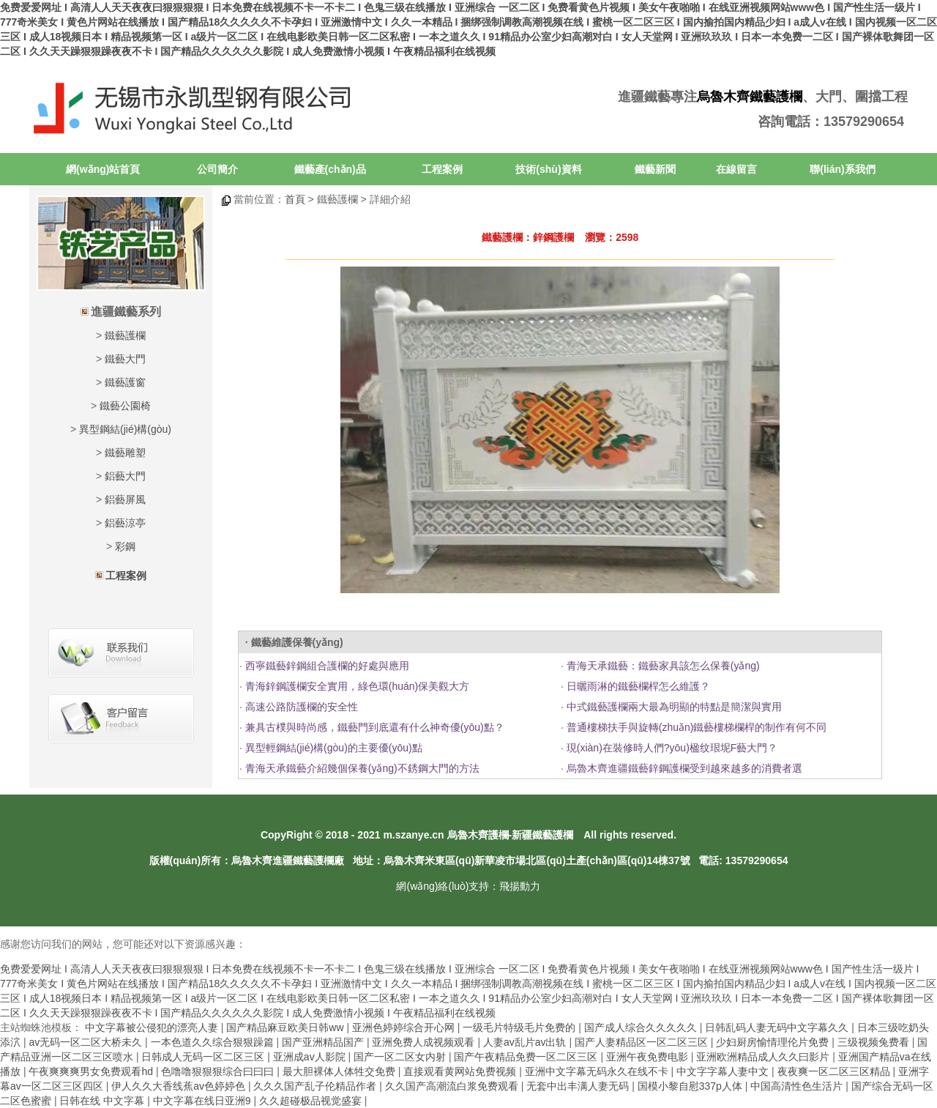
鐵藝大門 (125, 359)
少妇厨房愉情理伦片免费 (774, 1042)
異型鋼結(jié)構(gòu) (125, 429)
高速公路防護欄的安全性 (300, 707)
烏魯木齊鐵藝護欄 (749, 96)
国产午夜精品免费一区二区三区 (527, 1057)
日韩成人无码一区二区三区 (204, 1057)
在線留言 (736, 169)
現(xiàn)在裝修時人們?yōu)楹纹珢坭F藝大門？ (670, 748)
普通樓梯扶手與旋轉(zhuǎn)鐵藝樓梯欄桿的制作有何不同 (695, 727)
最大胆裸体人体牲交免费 (340, 1071)
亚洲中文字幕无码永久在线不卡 (598, 1071)
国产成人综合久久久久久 (642, 1027)
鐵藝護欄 (125, 335)
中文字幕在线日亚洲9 (203, 1101)
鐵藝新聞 (655, 169)
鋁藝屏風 (125, 499)
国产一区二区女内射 (401, 1057)
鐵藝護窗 (125, 382)
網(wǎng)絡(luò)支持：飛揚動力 (468, 886)
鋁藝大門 (125, 476)
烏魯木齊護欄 (478, 835)
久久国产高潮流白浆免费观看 (453, 1086)
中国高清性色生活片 (797, 1086)
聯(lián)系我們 (842, 169)
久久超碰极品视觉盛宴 (312, 1101)
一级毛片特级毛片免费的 (520, 1027)
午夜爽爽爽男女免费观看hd (92, 1071)
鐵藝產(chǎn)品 (330, 169)
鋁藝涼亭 (125, 523)
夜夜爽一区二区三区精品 (835, 1071)
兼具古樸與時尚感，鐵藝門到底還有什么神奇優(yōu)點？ (373, 727)
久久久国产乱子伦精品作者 (316, 1086)
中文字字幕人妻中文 (724, 1071)
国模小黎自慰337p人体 (691, 1086)
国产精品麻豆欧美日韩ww (286, 1027)
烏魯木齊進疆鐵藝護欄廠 (287, 860)
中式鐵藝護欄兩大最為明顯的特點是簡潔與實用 (673, 707)
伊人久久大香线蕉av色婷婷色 (179, 1086)
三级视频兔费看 (874, 1042)
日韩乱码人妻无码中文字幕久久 (778, 1027)
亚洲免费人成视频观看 (424, 1042)
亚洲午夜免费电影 (648, 1057)
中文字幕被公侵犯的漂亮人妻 (153, 1027)
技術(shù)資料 (548, 169)
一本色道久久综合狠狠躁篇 (214, 1042)
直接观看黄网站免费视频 (461, 1071)
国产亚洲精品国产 (324, 1042)
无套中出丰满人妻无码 (579, 1086)
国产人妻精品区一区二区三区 (643, 1042)
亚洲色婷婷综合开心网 (405, 1027)
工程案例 (442, 169)
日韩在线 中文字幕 (103, 1101)
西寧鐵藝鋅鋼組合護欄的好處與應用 (325, 666)
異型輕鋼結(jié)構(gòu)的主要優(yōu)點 (332, 748)
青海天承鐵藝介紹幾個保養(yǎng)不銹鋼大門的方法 (360, 768)
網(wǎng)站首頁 (103, 169)
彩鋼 (125, 546)
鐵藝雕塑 (125, 452)
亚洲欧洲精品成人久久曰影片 (764, 1057)
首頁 (295, 199)
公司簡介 (217, 169)
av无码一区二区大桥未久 (87, 1042)
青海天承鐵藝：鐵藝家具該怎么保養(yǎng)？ (662, 666)
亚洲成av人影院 (310, 1057)
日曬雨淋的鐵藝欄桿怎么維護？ (637, 686)
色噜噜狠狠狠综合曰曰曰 (219, 1071)
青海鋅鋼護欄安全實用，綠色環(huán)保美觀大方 (355, 686)
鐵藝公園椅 (125, 406)
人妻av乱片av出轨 (526, 1042)
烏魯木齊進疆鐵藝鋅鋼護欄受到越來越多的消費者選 (683, 768)
